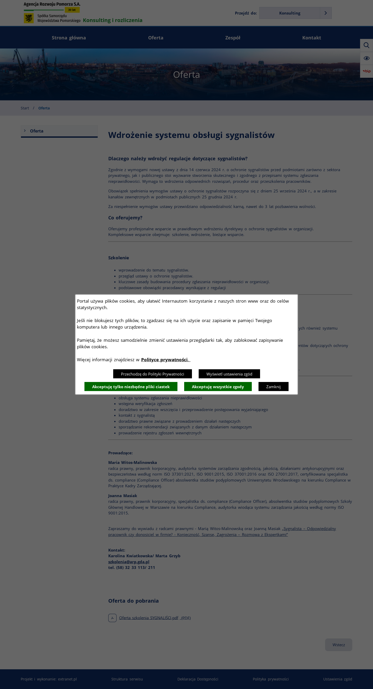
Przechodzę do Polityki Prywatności (152, 374)
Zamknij (273, 386)
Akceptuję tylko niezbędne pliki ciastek (131, 386)
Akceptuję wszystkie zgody (218, 386)
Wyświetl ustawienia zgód (229, 374)
